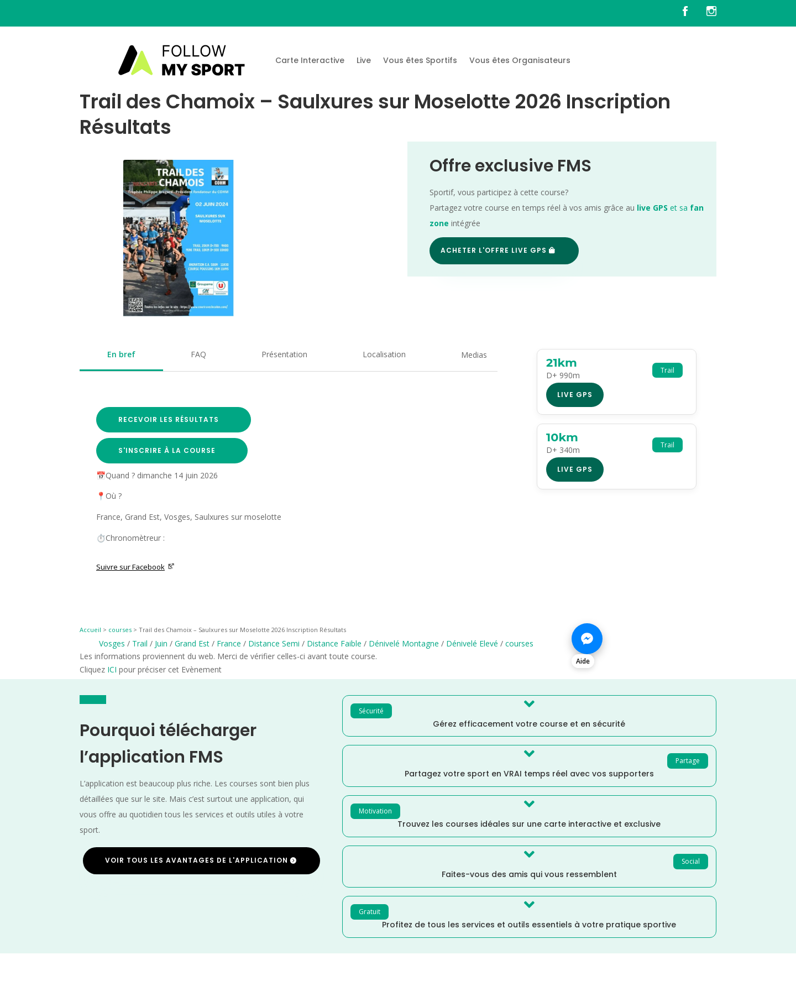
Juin (161, 643)
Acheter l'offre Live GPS (494, 250)
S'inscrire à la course (167, 450)
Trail (140, 643)
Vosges (112, 643)
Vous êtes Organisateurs (519, 60)
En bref (121, 354)
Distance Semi (274, 643)
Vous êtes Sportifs (420, 60)
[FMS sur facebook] (693, 13)
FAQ (198, 354)
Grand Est (192, 643)
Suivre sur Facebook (135, 567)
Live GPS (575, 394)
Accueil (90, 629)
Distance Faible (334, 643)
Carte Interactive (309, 60)
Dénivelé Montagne (404, 643)
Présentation (284, 354)
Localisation (384, 354)
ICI (112, 669)
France (229, 643)
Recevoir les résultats (168, 419)
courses (120, 629)
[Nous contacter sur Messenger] (644, 644)
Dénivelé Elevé (472, 643)
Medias (474, 354)
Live (364, 60)
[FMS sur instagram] (711, 13)
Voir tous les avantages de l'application (196, 860)
